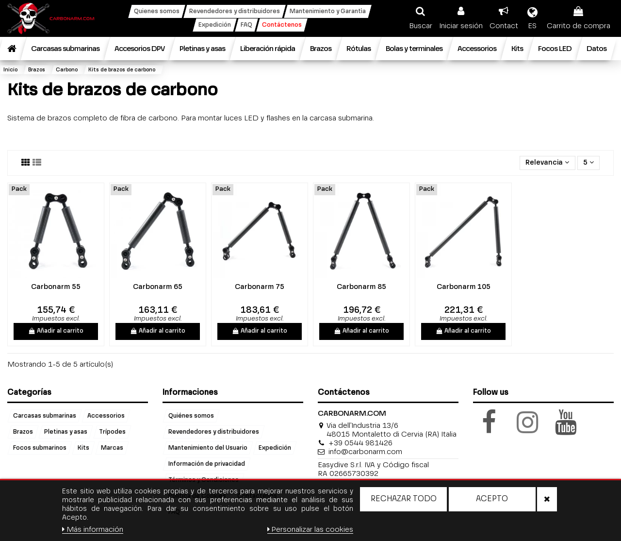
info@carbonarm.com (365, 452)
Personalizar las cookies (310, 529)
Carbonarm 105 (463, 287)
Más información (92, 529)
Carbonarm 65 (157, 287)
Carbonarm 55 (56, 287)
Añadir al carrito (56, 331)
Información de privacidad (206, 464)
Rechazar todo (404, 499)
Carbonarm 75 (259, 287)
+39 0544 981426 (360, 443)
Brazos (23, 432)
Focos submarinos (39, 448)
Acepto (492, 499)
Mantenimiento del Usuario (207, 448)
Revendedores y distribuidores (213, 432)
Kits (83, 448)
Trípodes (112, 432)
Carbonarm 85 (361, 287)
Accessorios (106, 416)
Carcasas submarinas (44, 416)
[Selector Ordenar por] (547, 163)
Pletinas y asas (65, 432)
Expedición (275, 448)
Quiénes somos (191, 416)
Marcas (112, 448)
